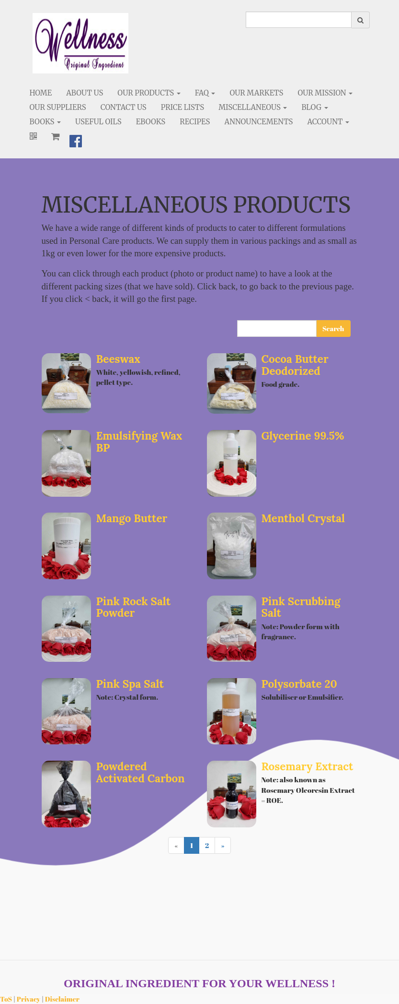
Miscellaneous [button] (252, 107)
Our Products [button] (148, 92)
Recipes (195, 121)
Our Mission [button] (325, 92)
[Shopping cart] (55, 136)
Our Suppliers (58, 107)
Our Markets (256, 92)
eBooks (151, 121)
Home (41, 92)
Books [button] (45, 121)
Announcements (258, 121)
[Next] (222, 845)
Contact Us (124, 107)
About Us (84, 92)
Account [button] (329, 121)
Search (333, 328)
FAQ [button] (205, 92)
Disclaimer (62, 999)
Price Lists (182, 107)
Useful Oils (98, 121)
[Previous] (176, 845)
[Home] (80, 43)
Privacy (28, 999)
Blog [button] (314, 107)
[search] (299, 20)
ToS (6, 999)
